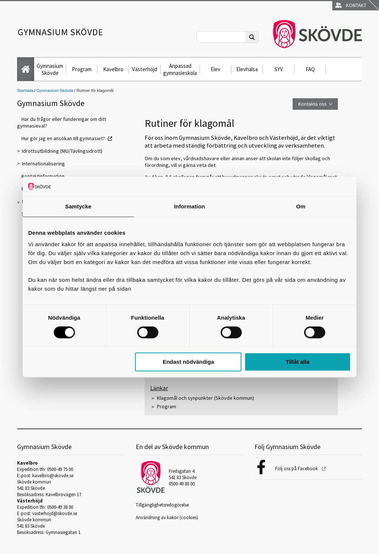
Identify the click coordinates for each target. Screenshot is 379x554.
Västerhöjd (144, 69)
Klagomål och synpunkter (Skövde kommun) (205, 398)
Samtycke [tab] (78, 206)
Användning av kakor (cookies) (167, 517)
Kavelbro (113, 69)
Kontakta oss (312, 104)
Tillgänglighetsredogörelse (162, 505)
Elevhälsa (247, 69)
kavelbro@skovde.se (52, 475)
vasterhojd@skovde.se (54, 513)
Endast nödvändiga (188, 362)
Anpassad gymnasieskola (180, 69)
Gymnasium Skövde (50, 69)
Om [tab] (300, 206)
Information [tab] (189, 206)
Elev (215, 69)
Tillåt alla (297, 362)
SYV (278, 69)
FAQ (310, 69)
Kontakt (350, 5)
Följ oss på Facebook (297, 468)
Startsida (25, 90)
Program (82, 69)
